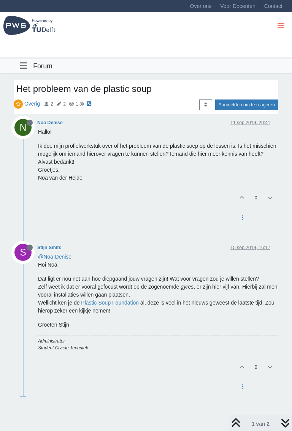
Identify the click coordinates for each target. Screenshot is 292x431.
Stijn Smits (49, 247)
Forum (42, 66)
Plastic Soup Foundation (110, 303)
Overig (32, 104)
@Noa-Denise (54, 257)
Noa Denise (50, 122)
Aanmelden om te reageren (247, 104)
